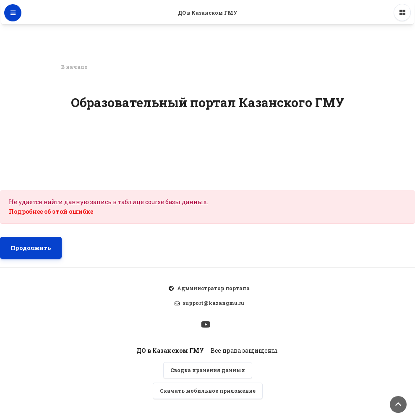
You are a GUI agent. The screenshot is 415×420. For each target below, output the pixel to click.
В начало (74, 66)
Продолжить (30, 248)
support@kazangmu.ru (213, 302)
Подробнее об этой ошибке (51, 211)
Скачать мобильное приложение (208, 390)
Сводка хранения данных (207, 370)
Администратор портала (213, 288)
